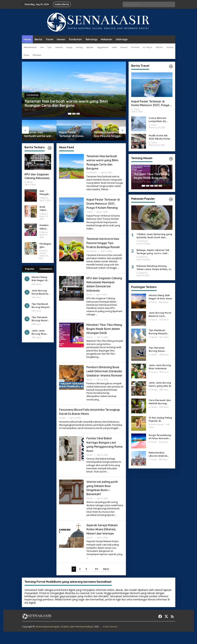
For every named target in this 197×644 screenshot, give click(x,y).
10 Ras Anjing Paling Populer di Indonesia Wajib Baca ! (160, 419)
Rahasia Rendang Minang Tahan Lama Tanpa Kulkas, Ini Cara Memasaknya (154, 268)
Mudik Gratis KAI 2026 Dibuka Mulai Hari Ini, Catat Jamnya (159, 137)
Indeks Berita (110, 638)
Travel (89, 212)
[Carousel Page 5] (160, 186)
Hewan (89, 345)
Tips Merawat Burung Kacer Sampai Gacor (40, 319)
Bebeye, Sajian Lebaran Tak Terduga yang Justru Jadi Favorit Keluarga (153, 252)
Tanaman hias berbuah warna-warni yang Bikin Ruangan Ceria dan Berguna (71, 99)
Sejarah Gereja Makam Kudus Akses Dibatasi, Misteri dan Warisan (104, 541)
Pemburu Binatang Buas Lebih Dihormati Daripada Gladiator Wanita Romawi (104, 381)
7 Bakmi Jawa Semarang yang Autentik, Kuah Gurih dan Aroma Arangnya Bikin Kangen (154, 236)
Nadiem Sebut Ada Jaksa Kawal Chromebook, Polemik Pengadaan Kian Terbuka (45, 227)
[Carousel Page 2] (74, 114)
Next (106, 581)
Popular (29, 268)
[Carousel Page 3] (78, 114)
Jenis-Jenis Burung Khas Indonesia (39, 332)
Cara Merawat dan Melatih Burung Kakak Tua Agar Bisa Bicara (160, 402)
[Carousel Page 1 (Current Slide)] (69, 114)
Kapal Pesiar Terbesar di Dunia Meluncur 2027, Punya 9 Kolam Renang (71, 134)
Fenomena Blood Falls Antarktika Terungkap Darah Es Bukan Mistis (84, 424)
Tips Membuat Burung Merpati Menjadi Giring (41, 305)
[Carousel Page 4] (156, 186)
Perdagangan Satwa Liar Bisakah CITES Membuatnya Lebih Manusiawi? (45, 245)
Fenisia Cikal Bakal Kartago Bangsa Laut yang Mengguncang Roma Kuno (102, 457)
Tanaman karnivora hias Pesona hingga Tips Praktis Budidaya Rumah (107, 134)
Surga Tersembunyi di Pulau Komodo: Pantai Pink (160, 437)
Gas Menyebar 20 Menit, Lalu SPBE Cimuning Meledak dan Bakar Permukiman (45, 192)
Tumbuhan (32, 86)
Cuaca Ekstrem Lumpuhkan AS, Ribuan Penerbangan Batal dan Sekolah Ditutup (160, 120)
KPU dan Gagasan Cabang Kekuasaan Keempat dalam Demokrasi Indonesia (38, 176)
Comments (46, 268)
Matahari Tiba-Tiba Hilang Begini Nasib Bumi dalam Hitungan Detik (102, 335)
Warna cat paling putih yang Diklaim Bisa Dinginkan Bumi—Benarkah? (103, 500)
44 (96, 581)
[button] (172, 4)
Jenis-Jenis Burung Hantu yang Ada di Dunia (160, 384)
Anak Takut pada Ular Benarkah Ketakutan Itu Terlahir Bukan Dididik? (45, 208)
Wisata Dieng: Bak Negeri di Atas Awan (39, 279)
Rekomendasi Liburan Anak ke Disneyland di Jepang (158, 454)
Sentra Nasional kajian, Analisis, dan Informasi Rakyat (64, 638)
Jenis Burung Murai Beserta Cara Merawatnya (40, 292)
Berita (89, 298)
